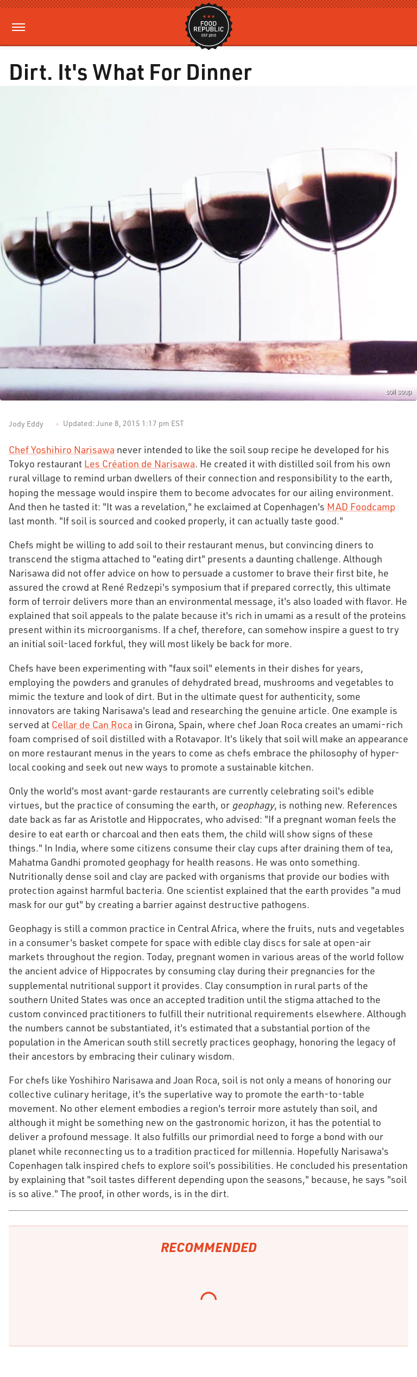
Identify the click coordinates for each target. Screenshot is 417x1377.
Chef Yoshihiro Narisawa (62, 449)
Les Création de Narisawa (139, 464)
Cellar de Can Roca (92, 724)
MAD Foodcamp (361, 506)
